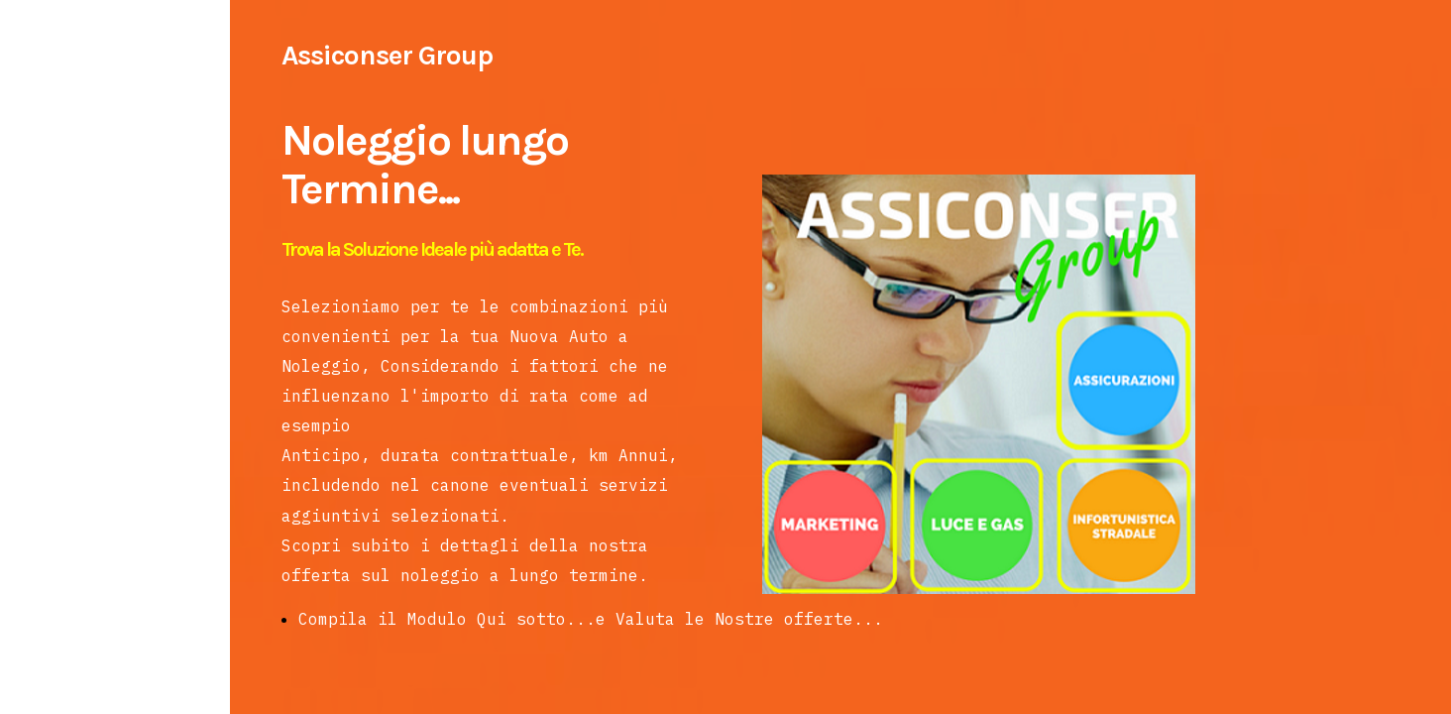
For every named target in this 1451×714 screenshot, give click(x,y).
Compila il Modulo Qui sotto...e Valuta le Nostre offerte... (590, 619)
